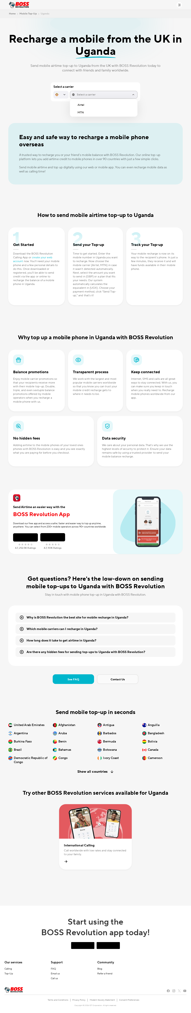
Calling (8, 968)
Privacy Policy (78, 1000)
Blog (99, 968)
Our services (13, 962)
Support (57, 962)
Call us (54, 978)
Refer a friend (104, 973)
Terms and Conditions (58, 1000)
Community (105, 962)
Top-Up (8, 973)
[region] (103, 109)
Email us (55, 973)
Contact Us (118, 679)
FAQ (53, 968)
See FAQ (73, 679)
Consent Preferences (129, 1000)
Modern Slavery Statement (102, 1000)
